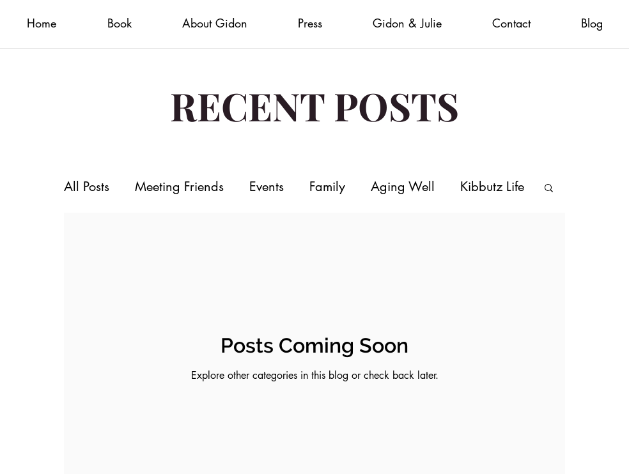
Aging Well (403, 186)
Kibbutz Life (492, 186)
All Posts (86, 186)
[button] (549, 188)
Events (266, 186)
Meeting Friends (179, 186)
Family (327, 186)
